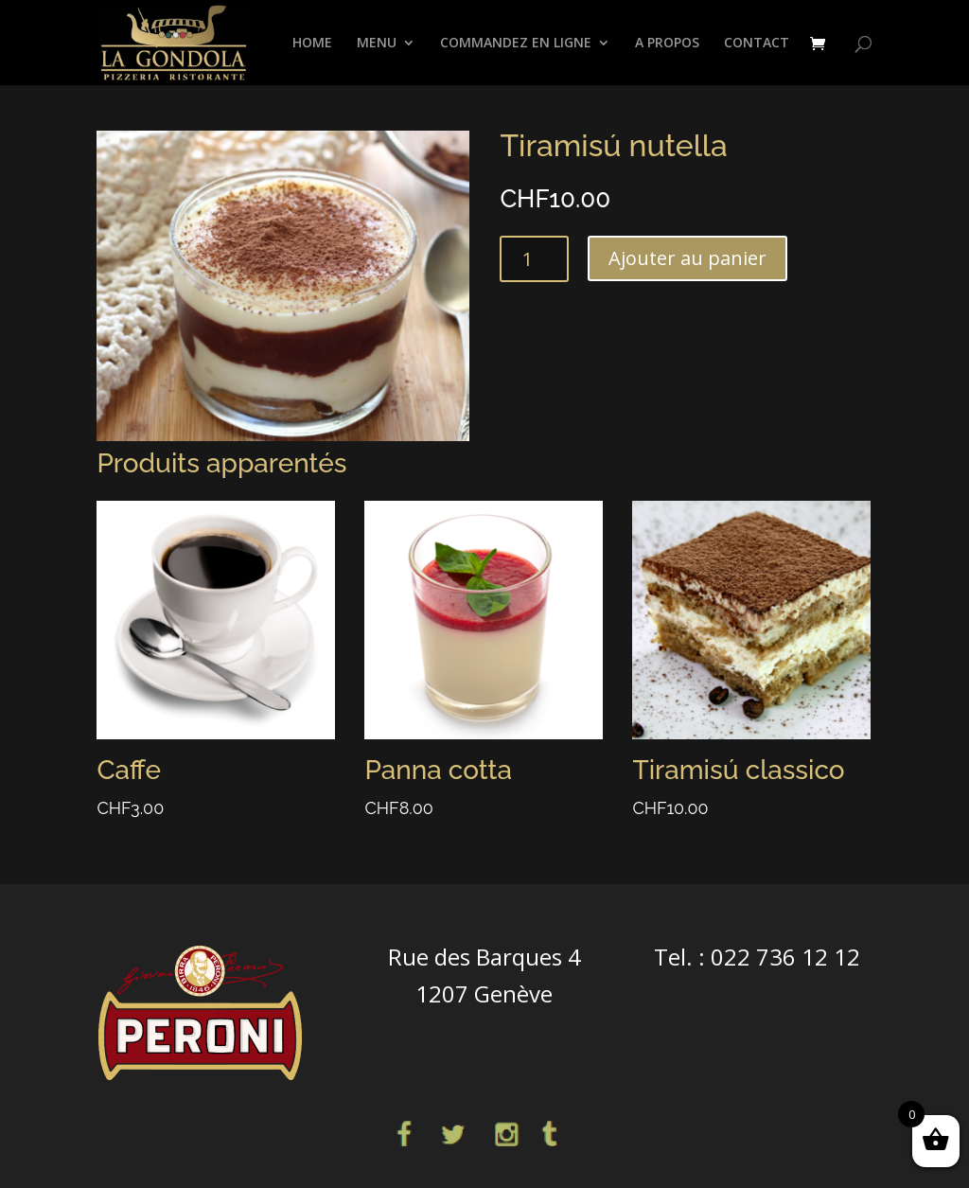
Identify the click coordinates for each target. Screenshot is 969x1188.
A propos (667, 43)
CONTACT (756, 43)
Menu (376, 43)
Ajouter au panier (687, 258)
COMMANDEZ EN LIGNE (515, 43)
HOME (312, 43)
